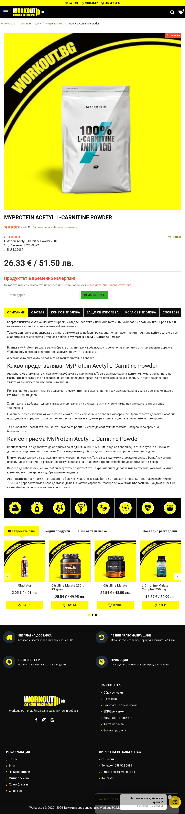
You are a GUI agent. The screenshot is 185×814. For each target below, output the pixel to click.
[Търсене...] (172, 12)
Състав (37, 312)
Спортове (171, 312)
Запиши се (94, 295)
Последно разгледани (160, 531)
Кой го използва (65, 312)
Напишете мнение (65, 227)
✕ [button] (170, 797)
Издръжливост (55, 23)
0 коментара (41, 227)
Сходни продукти (56, 531)
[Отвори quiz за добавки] (175, 802)
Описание (16, 312)
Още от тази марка (92, 531)
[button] (7, 576)
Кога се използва (140, 312)
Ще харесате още (21, 531)
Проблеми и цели (30, 23)
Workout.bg (8, 23)
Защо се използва (103, 312)
